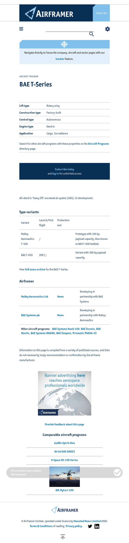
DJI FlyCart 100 (65, 490)
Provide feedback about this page (64, 424)
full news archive (35, 269)
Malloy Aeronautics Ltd (34, 296)
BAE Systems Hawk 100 (65, 329)
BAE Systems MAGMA (43, 333)
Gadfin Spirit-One (64, 443)
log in (55, 173)
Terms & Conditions (41, 526)
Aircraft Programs (98, 143)
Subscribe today (64, 169)
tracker (60, 59)
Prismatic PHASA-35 (85, 333)
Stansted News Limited (87, 521)
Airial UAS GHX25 (64, 451)
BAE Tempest (63, 333)
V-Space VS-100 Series (64, 460)
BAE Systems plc (30, 315)
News (60, 296)
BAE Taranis (88, 329)
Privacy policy (74, 526)
